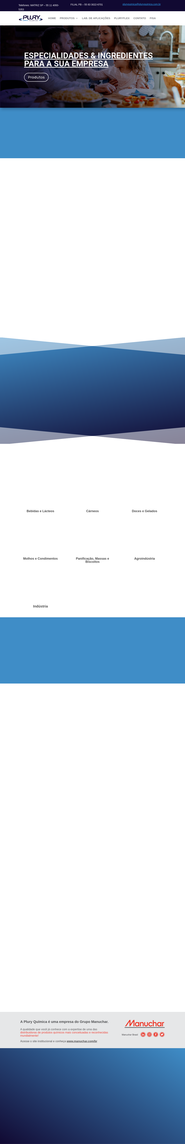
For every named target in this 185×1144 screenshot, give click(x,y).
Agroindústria (144, 558)
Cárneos (92, 511)
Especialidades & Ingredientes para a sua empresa (88, 59)
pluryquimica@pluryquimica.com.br (142, 4)
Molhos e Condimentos (40, 558)
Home (52, 18)
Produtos (67, 18)
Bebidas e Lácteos (40, 511)
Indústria (40, 606)
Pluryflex (122, 18)
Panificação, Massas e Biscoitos (92, 560)
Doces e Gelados (144, 511)
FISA (153, 18)
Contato (139, 18)
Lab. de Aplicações (96, 18)
